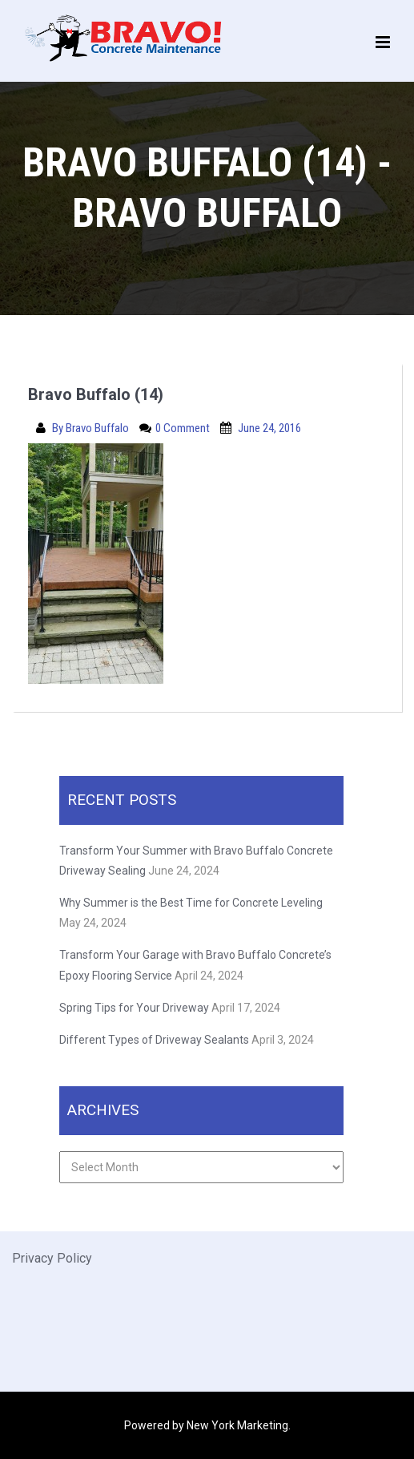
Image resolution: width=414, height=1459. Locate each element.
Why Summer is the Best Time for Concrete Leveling (192, 902)
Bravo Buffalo (98, 428)
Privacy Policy (52, 1258)
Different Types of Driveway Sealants (154, 1039)
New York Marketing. (239, 1425)
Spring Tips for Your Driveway (134, 1007)
